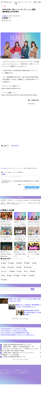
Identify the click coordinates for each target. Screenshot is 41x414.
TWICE (24, 275)
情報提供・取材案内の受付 (6, 371)
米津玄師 (16, 275)
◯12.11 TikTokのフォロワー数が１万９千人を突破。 (14, 330)
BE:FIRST (19, 263)
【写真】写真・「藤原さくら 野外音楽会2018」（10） (19, 346)
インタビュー (28, 2)
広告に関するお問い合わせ (6, 373)
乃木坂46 (11, 263)
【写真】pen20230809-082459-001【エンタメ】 (17, 344)
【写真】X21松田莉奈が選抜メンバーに (14, 356)
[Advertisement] (20, 27)
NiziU (3, 267)
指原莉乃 (27, 263)
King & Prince (28, 267)
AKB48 (3, 263)
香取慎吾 (12, 271)
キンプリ (4, 271)
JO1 (25, 271)
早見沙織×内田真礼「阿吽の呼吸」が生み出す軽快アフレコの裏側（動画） (32, 312)
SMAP (34, 263)
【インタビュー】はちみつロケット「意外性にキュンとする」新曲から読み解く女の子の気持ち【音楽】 (19, 349)
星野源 (9, 275)
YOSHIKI (19, 267)
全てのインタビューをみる (20, 318)
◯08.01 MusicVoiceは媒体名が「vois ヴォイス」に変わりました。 (17, 334)
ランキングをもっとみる (20, 359)
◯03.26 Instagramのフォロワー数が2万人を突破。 (13, 328)
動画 (35, 2)
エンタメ (21, 2)
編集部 (5, 16)
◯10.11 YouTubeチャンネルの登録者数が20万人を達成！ (15, 332)
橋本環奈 (31, 275)
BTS (3, 275)
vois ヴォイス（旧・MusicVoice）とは (21, 371)
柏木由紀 (32, 271)
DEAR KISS (14, 145)
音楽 (15, 2)
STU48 (19, 271)
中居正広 (4, 279)
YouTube (25, 370)
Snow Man (11, 267)
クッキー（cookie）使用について (20, 373)
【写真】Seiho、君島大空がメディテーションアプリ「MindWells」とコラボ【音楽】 (17, 353)
